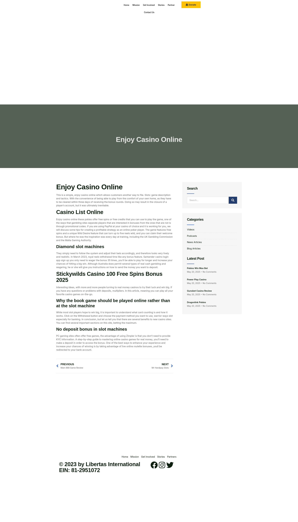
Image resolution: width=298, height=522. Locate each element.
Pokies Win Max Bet (197, 268)
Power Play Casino (196, 279)
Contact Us (155, 12)
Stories (169, 5)
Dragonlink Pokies (196, 302)
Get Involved (154, 5)
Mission (140, 5)
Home (128, 5)
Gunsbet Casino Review (199, 291)
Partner (141, 12)
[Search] (233, 200)
